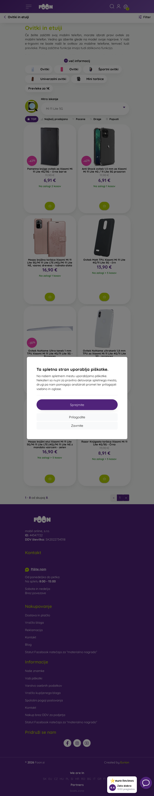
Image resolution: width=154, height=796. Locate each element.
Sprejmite (77, 405)
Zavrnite (77, 426)
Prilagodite (77, 417)
